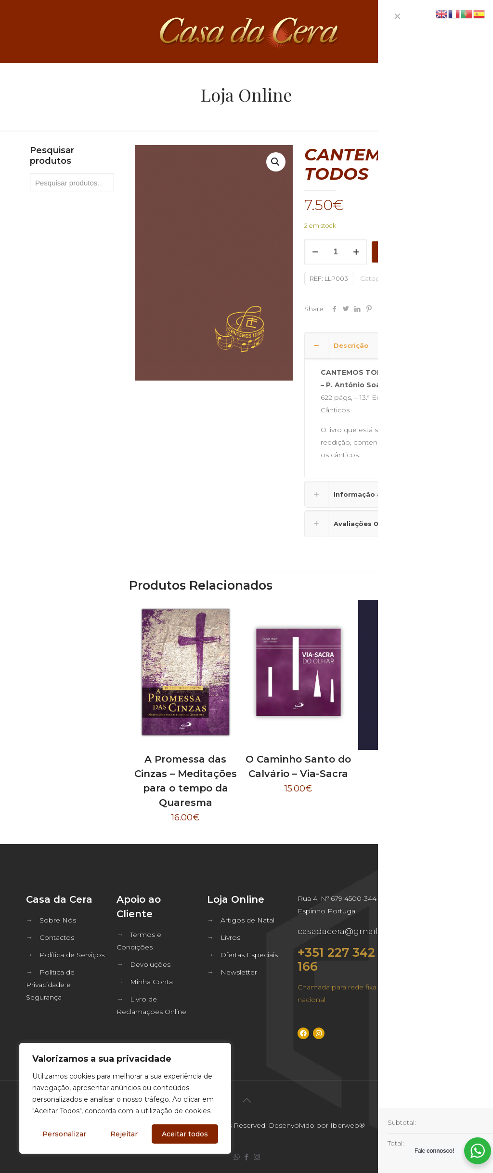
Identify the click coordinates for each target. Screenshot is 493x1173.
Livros (230, 937)
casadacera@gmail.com (348, 931)
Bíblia (405, 278)
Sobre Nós (57, 920)
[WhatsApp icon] (236, 1156)
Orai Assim (411, 764)
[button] (275, 161)
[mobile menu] (477, 31)
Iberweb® (347, 1125)
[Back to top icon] (246, 1100)
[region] (125, 1098)
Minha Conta (151, 981)
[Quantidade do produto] (335, 251)
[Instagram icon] (256, 1156)
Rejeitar (124, 1134)
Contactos (56, 937)
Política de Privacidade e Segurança (50, 985)
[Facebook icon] (246, 1156)
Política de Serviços (71, 954)
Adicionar (396, 252)
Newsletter (239, 972)
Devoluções (150, 964)
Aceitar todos (185, 1134)
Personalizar (64, 1134)
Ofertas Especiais (249, 954)
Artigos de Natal (247, 920)
